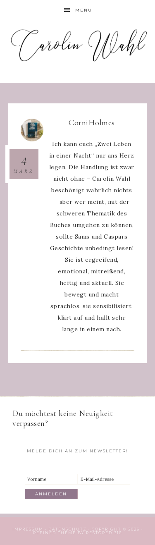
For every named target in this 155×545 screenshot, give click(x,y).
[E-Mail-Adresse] (104, 479)
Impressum (27, 529)
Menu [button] (83, 10)
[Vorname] (51, 479)
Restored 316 (104, 533)
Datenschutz (67, 529)
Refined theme (54, 533)
